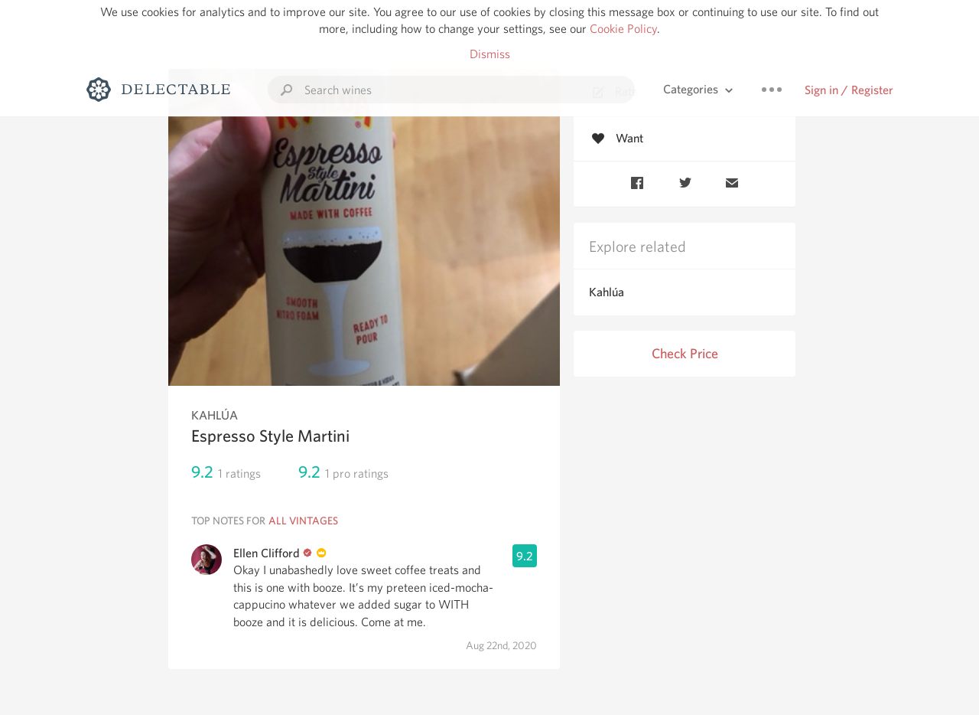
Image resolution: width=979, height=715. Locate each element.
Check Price (685, 353)
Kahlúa (606, 292)
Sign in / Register (849, 90)
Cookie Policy (623, 28)
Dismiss (490, 54)
